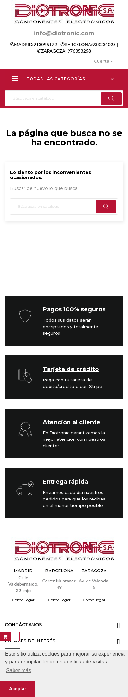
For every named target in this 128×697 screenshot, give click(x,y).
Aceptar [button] (17, 688)
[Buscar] (64, 98)
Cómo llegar (23, 599)
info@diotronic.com (64, 33)
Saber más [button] (18, 670)
